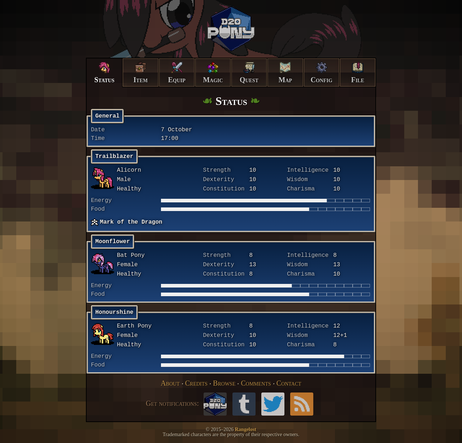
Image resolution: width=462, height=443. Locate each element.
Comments (256, 383)
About (170, 383)
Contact (288, 383)
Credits (196, 383)
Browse (224, 383)
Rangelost (245, 429)
